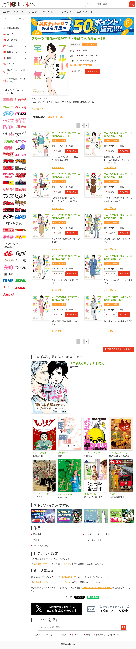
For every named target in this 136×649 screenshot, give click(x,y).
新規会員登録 (13, 28)
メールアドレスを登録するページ (97, 587)
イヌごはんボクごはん (119, 452)
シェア (69, 597)
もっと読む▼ (37, 109)
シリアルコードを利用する (16, 80)
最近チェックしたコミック (108, 634)
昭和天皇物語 (90, 494)
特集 (64, 634)
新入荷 (33, 12)
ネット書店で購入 (41, 545)
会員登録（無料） (41, 564)
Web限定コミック (13, 12)
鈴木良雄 (83, 50)
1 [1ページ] (78, 126)
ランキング (65, 12)
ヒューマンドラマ (93, 540)
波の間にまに (64, 452)
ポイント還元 (90, 45)
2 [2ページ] (82, 126)
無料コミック (85, 12)
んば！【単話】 (40, 452)
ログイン (66, 564)
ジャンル (47, 12)
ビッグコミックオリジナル (91, 55)
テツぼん (113, 494)
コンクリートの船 (41, 494)
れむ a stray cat (65, 494)
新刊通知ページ (69, 577)
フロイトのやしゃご (93, 452)
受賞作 (36, 540)
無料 (88, 634)
